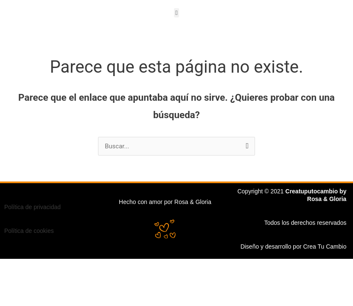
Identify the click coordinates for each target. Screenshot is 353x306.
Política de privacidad (32, 207)
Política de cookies (29, 230)
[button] (176, 13)
